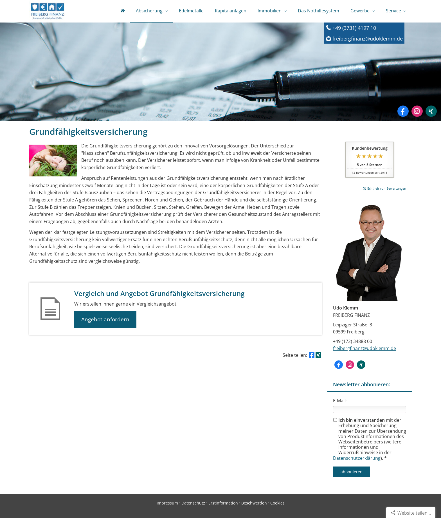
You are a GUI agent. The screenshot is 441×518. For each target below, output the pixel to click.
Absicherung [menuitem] (149, 11)
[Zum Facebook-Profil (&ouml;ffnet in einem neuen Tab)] (403, 111)
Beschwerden (254, 503)
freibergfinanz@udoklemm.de (364, 348)
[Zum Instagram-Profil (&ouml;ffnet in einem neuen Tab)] (417, 111)
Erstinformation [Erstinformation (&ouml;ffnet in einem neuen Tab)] (223, 503)
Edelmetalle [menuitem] (191, 11)
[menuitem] (122, 11)
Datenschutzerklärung (357, 458)
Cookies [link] (277, 503)
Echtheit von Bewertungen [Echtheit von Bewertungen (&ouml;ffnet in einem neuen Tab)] (386, 188)
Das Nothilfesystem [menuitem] (318, 11)
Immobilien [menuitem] (270, 11)
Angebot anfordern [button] (105, 319)
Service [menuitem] (393, 11)
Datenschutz (193, 503)
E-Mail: (340, 401)
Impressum (167, 503)
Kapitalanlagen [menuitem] (230, 11)
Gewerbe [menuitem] (360, 11)
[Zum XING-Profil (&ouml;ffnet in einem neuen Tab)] (431, 111)
